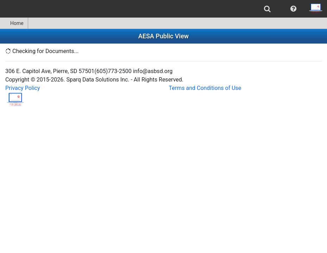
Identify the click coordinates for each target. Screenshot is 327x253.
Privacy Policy (22, 88)
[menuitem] (267, 9)
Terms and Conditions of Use (205, 88)
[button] (293, 8)
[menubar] (163, 9)
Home (14, 23)
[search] (267, 9)
